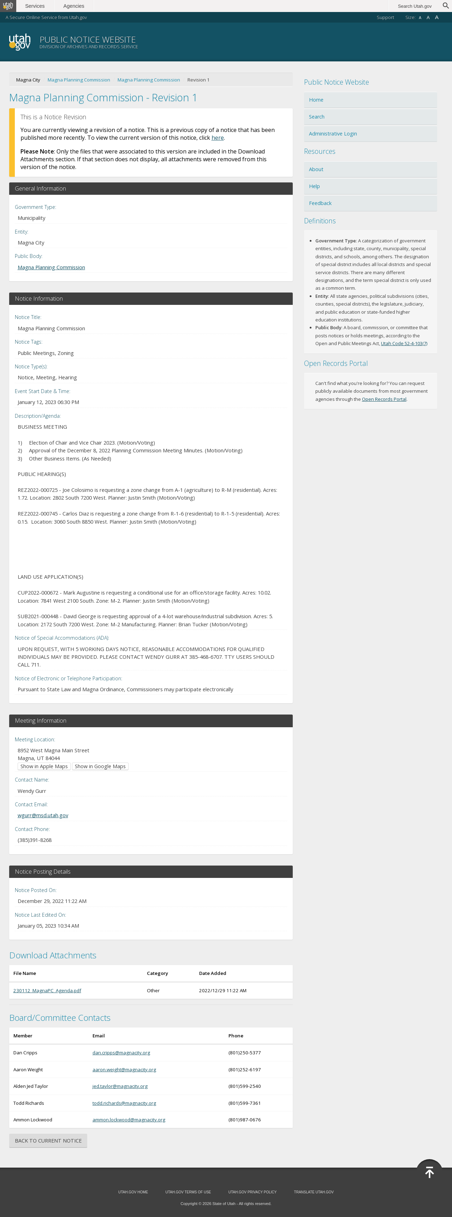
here (218, 137)
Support (385, 17)
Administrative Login (333, 133)
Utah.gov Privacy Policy (252, 1192)
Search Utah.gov (415, 6)
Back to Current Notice (48, 1140)
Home (316, 99)
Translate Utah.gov (314, 1192)
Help (314, 186)
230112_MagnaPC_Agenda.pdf (47, 990)
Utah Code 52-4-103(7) (404, 343)
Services (38, 6)
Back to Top (429, 1172)
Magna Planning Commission (79, 80)
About (316, 169)
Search (317, 116)
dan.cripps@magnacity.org (121, 1052)
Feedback (320, 203)
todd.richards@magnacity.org (124, 1103)
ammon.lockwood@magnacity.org (129, 1119)
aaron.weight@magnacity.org (124, 1069)
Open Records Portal (384, 399)
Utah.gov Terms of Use (188, 1192)
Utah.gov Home (133, 1192)
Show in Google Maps (100, 766)
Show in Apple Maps (44, 766)
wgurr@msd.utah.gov (43, 815)
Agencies (76, 6)
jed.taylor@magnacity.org (120, 1086)
